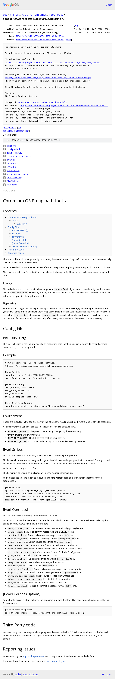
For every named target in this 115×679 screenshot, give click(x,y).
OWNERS (11, 166)
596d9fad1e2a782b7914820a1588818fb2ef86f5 (39, 36)
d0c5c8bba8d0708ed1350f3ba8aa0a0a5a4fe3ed (39, 39)
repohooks (56, 14)
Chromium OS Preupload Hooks (23, 217)
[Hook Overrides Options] (24, 246)
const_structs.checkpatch (19, 156)
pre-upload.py (9, 127)
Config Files (13, 227)
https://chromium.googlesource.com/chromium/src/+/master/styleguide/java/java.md (52, 62)
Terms (34, 674)
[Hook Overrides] (20, 243)
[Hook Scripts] (19, 240)
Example (16, 233)
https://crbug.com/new (33, 656)
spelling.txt (12, 184)
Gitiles (18, 674)
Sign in (109, 4)
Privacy (26, 674)
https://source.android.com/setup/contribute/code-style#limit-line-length (48, 77)
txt (102, 674)
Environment (18, 236)
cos (5, 14)
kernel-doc (12, 163)
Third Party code (16, 249)
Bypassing (22, 223)
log (76, 25)
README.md (13, 181)
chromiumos (38, 14)
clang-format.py (14, 152)
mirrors (15, 14)
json (109, 674)
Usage (15, 220)
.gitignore (11, 145)
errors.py (11, 159)
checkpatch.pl (13, 149)
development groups (57, 661)
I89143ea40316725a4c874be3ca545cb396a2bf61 (42, 102)
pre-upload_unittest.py (13, 130)
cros (25, 14)
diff (68, 39)
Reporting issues (16, 253)
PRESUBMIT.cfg (14, 177)
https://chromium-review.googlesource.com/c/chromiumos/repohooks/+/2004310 (64, 105)
